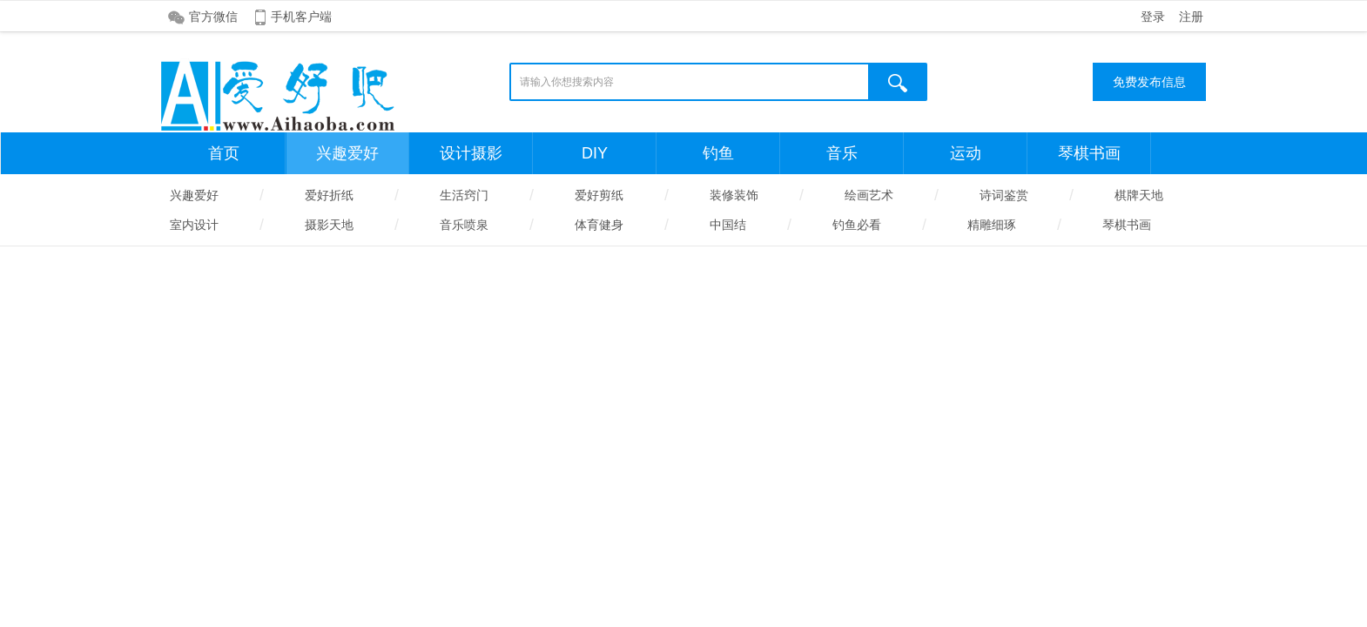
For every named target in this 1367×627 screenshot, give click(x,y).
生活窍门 (464, 195)
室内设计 (194, 225)
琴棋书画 (1089, 153)
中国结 (728, 225)
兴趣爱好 (347, 153)
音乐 (842, 153)
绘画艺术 (869, 195)
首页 (223, 153)
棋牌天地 (1138, 195)
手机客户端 (301, 17)
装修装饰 (734, 195)
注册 (1191, 17)
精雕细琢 (991, 225)
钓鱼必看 (856, 225)
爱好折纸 (329, 195)
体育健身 (599, 225)
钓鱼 (718, 153)
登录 (1153, 17)
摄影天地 (329, 225)
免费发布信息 (1149, 82)
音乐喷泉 (464, 225)
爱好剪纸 (599, 195)
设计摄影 (471, 153)
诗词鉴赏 (1004, 195)
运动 (965, 153)
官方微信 (213, 17)
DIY (595, 153)
